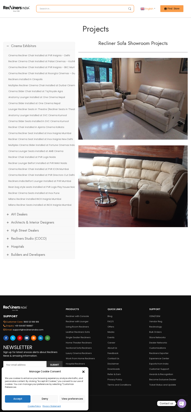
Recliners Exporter (159, 353)
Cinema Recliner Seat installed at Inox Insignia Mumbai (39, 133)
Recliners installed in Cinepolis (25, 79)
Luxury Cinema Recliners (79, 353)
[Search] (85, 8)
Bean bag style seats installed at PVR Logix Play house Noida (42, 187)
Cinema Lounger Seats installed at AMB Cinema (35, 151)
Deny (45, 398)
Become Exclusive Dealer (162, 379)
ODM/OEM (154, 316)
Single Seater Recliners (78, 337)
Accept (17, 398)
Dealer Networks (158, 342)
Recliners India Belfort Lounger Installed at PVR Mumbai (39, 181)
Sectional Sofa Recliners (79, 348)
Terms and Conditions (119, 384)
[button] (83, 371)
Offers (111, 326)
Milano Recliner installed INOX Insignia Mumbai (34, 199)
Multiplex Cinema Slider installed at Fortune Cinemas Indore (42, 145)
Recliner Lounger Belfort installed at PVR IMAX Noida (37, 163)
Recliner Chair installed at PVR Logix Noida (32, 157)
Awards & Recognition (161, 374)
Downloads (114, 369)
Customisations (157, 348)
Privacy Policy (115, 379)
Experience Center (159, 358)
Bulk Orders (155, 332)
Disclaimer (113, 363)
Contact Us (113, 358)
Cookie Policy (34, 406)
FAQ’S (111, 321)
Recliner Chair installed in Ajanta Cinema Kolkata (36, 127)
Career (111, 342)
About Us (112, 348)
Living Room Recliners (77, 326)
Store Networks (157, 337)
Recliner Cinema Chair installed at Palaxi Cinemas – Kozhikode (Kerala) (49, 61)
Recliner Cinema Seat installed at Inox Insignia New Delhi (40, 139)
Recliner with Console (77, 316)
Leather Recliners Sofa (78, 332)
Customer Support (159, 369)
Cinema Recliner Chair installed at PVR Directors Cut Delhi (41, 175)
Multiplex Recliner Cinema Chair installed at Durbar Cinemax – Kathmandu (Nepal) (56, 85)
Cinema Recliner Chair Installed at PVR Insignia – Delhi (39, 55)
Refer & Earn (114, 374)
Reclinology (155, 326)
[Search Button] (129, 8)
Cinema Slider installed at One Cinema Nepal (34, 103)
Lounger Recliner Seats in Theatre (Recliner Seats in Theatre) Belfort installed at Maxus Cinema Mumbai (68, 109)
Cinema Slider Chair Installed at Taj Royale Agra (35, 91)
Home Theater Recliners (79, 342)
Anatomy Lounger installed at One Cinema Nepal (36, 97)
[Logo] (16, 9)
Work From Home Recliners (80, 358)
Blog (110, 316)
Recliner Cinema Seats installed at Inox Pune (34, 193)
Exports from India (158, 363)
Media (111, 332)
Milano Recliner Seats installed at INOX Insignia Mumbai (39, 205)
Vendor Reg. (156, 321)
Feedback (113, 353)
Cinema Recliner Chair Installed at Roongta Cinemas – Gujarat (44, 73)
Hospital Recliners (75, 363)
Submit (54, 364)
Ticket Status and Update (162, 384)
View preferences (72, 398)
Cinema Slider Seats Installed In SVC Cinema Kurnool (38, 121)
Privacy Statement (52, 406)
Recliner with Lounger (77, 321)
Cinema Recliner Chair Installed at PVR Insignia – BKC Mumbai (43, 67)
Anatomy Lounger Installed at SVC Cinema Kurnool (37, 115)
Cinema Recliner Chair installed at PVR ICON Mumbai (38, 169)
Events (111, 337)
